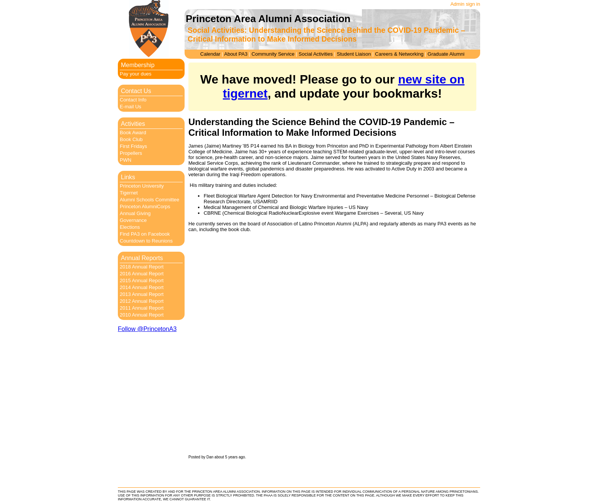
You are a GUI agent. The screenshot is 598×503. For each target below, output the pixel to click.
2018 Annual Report (142, 267)
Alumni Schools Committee (149, 199)
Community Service (273, 54)
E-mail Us (130, 106)
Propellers (131, 153)
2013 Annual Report (142, 294)
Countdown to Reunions (146, 241)
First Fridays (133, 146)
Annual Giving (135, 213)
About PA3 (236, 54)
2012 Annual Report (142, 301)
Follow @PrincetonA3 (147, 329)
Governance (133, 220)
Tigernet (129, 193)
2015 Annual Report (142, 280)
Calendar (210, 54)
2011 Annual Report (142, 308)
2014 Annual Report (142, 287)
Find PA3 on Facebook (145, 234)
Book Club (131, 139)
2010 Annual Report (142, 315)
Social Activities (316, 54)
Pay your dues (135, 74)
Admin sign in (465, 4)
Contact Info (133, 100)
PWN (125, 160)
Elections (130, 227)
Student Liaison (354, 54)
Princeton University (142, 186)
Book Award (133, 132)
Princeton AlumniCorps (145, 206)
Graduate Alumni (446, 54)
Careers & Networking (399, 54)
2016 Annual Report (142, 273)
